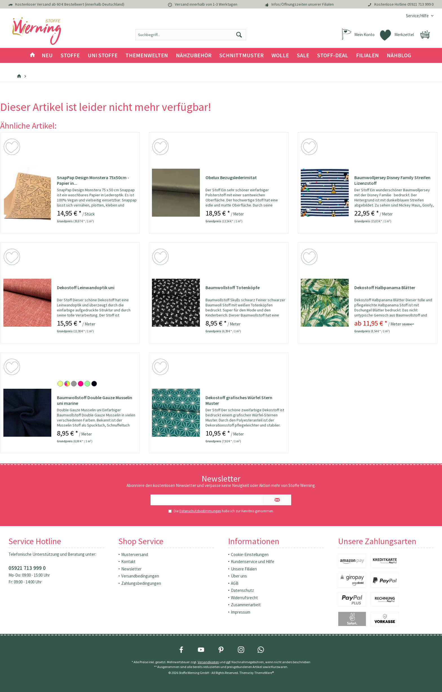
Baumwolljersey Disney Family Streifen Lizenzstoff (392, 180)
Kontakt (128, 561)
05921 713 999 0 (420, 4)
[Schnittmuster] (241, 55)
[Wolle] (280, 55)
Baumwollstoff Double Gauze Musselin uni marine (94, 400)
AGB (234, 583)
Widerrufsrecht (244, 597)
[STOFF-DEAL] (332, 55)
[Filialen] (367, 55)
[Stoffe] (70, 55)
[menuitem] (418, 15)
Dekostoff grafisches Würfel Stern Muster (238, 400)
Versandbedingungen (140, 576)
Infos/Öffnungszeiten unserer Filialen (302, 4)
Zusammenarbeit (246, 604)
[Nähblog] (399, 55)
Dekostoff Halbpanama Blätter (384, 287)
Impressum (240, 612)
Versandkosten (208, 662)
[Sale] (303, 55)
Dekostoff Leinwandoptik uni (85, 287)
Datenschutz (242, 590)
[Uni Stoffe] (102, 55)
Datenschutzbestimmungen (200, 511)
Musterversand (134, 554)
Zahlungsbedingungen (141, 583)
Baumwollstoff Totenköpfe (232, 287)
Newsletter (131, 569)
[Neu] (47, 55)
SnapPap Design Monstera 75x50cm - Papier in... (93, 180)
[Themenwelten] (146, 55)
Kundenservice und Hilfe (252, 561)
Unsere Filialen (244, 569)
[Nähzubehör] (193, 55)
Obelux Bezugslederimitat (231, 177)
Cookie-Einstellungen (250, 554)
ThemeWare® (264, 673)
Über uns (239, 576)
